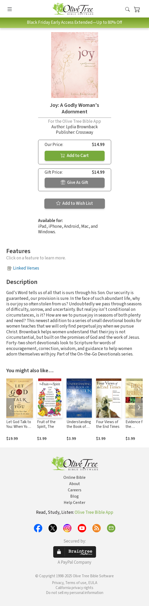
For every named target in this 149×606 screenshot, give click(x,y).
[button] (127, 10)
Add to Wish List (74, 203)
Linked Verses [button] (26, 268)
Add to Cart (75, 156)
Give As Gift (74, 182)
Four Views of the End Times (108, 424)
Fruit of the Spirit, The (46, 424)
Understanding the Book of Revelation (79, 427)
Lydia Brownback (82, 127)
